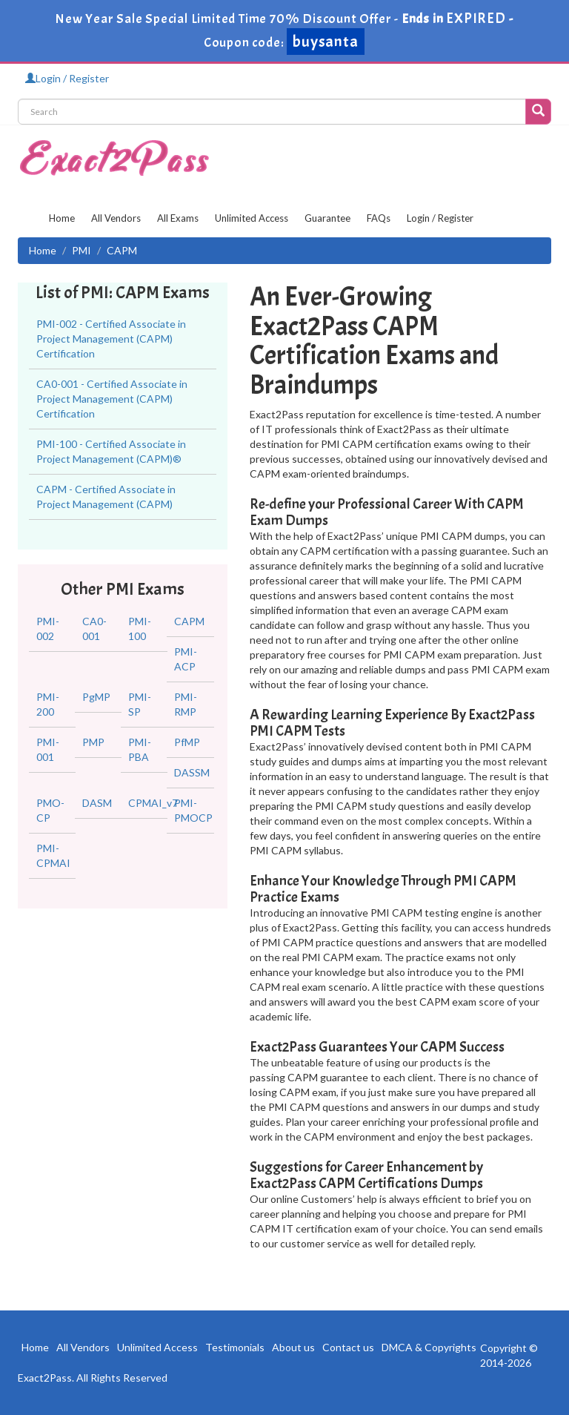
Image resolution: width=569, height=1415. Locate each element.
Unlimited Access (251, 218)
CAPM (189, 621)
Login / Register (67, 78)
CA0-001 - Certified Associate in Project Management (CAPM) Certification (111, 398)
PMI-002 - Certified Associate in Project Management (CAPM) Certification (111, 338)
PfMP (187, 742)
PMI (81, 250)
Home (62, 218)
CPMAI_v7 (153, 802)
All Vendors (116, 218)
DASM (97, 802)
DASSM (192, 772)
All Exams (178, 218)
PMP (93, 742)
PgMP (96, 696)
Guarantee (327, 218)
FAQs (378, 218)
